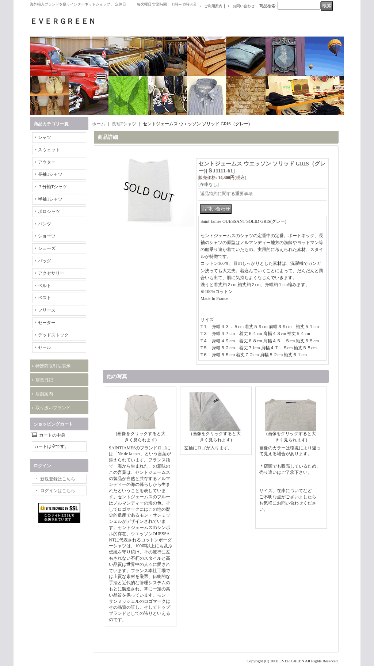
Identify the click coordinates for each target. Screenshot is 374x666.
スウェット (49, 149)
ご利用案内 (213, 6)
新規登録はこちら (57, 479)
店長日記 (44, 380)
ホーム (98, 123)
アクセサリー (51, 273)
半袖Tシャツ (50, 199)
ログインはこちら (57, 490)
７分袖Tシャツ (52, 186)
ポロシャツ (49, 211)
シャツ (44, 137)
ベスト (44, 297)
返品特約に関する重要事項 (226, 193)
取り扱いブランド (52, 407)
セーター (47, 322)
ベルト (44, 285)
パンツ (44, 224)
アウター (47, 162)
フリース (47, 310)
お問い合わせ (244, 6)
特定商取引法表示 (52, 366)
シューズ (47, 248)
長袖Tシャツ (50, 174)
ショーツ (47, 236)
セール (44, 347)
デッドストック (53, 335)
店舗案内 (44, 393)
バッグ (44, 260)
